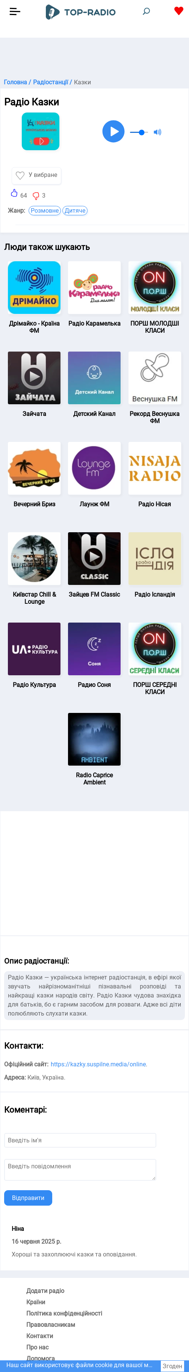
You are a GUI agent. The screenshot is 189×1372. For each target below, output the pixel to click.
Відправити (28, 1197)
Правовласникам (50, 1324)
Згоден (172, 1366)
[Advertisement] (94, 56)
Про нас (37, 1347)
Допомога (40, 1358)
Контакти (39, 1336)
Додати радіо (45, 1290)
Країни (35, 1302)
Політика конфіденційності (64, 1313)
